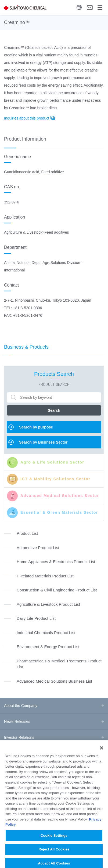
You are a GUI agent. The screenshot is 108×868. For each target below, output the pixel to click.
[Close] (101, 752)
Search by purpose (36, 427)
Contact (90, 7)
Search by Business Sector (43, 442)
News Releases (17, 721)
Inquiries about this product (26, 118)
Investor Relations (19, 737)
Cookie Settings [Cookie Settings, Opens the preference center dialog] (54, 840)
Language (79, 7)
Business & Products (26, 347)
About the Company (20, 705)
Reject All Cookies (53, 854)
